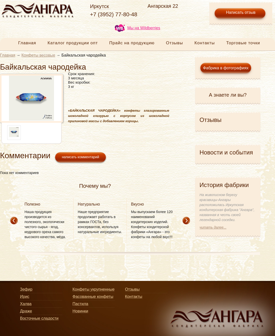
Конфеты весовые (38, 55)
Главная (27, 43)
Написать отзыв (241, 12)
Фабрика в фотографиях (225, 68)
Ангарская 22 (163, 6)
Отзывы (174, 43)
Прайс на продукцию (131, 43)
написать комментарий (80, 157)
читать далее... (213, 227)
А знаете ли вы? (228, 95)
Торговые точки (243, 43)
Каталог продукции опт (73, 43)
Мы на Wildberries (137, 28)
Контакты (204, 43)
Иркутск (99, 6)
